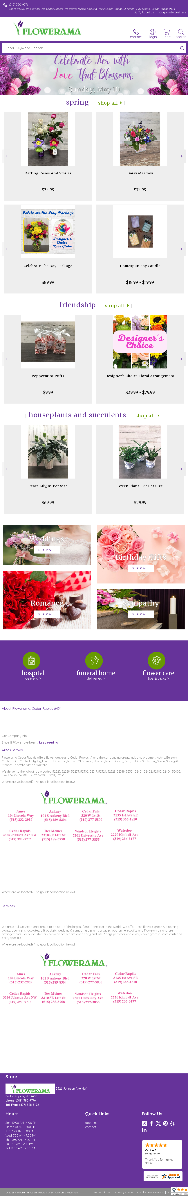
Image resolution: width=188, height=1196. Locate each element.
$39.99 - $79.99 (140, 392)
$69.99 (48, 502)
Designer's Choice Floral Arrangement (140, 376)
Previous (6, 156)
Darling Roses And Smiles (48, 173)
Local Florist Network (150, 1192)
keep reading (48, 742)
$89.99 (48, 282)
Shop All (108, 103)
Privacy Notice (124, 1192)
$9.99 (48, 392)
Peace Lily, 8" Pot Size (48, 486)
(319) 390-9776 (18, 4)
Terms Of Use (102, 1192)
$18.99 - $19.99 (140, 282)
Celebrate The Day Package (48, 266)
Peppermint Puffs (48, 376)
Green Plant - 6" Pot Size (140, 486)
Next (182, 156)
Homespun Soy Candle (140, 266)
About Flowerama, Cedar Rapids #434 (31, 708)
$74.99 (140, 189)
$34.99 (48, 189)
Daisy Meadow (140, 173)
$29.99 (140, 502)
